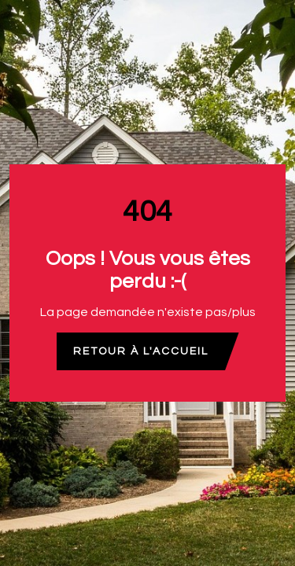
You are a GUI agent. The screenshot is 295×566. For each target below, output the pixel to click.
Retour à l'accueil (140, 351)
